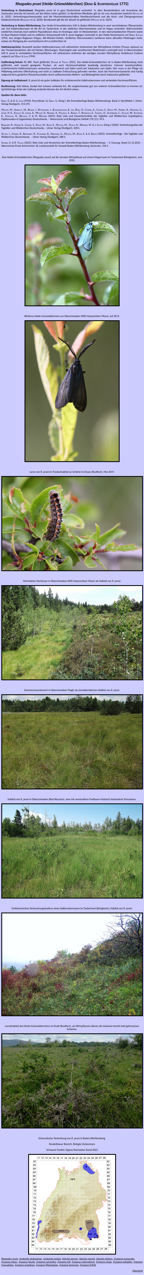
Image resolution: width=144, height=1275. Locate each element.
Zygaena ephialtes (122, 1261)
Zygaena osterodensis (83, 1261)
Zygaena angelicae (25, 1265)
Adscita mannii (87, 1258)
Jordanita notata (52, 1258)
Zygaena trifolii (88, 1265)
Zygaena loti (63, 1261)
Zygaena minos (9, 1261)
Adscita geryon (70, 1258)
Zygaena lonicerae (69, 1265)
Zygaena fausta (27, 1261)
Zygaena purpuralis (124, 1258)
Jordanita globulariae (30, 1258)
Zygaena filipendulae (47, 1265)
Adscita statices (104, 1258)
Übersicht (137, 1270)
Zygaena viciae (104, 1261)
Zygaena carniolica (46, 1261)
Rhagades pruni (9, 1258)
